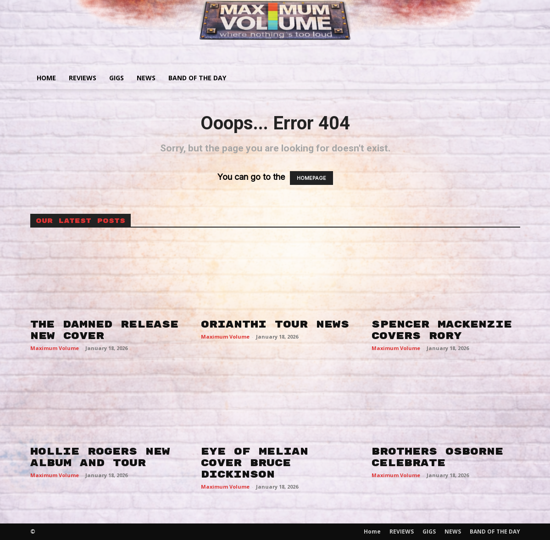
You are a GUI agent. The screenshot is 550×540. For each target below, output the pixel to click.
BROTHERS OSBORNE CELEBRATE (437, 457)
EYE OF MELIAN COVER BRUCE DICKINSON (254, 462)
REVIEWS (82, 77)
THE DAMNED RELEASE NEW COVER (104, 330)
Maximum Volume (54, 348)
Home (46, 77)
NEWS (146, 77)
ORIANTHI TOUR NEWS (275, 324)
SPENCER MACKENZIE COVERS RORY (442, 330)
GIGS (116, 77)
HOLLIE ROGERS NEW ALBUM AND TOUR (100, 457)
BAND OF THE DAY (197, 77)
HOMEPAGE (311, 178)
